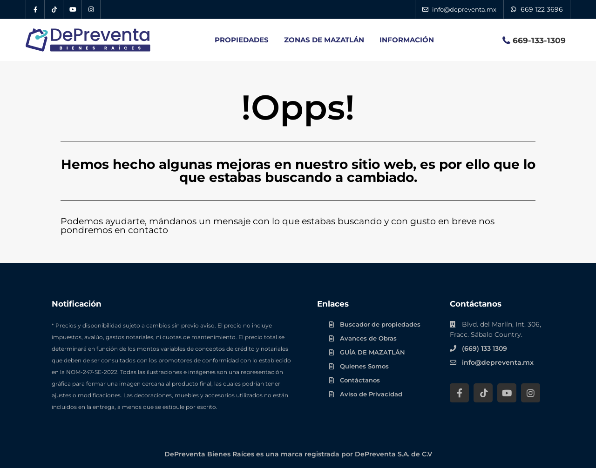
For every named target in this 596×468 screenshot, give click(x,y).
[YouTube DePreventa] (72, 9)
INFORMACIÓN (406, 39)
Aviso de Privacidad (371, 394)
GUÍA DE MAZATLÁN (372, 352)
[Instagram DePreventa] (91, 9)
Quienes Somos (364, 366)
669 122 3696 (542, 9)
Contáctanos (360, 380)
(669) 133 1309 (484, 348)
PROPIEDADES (242, 39)
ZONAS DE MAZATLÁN (324, 39)
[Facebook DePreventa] (35, 9)
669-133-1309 (539, 40)
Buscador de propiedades (380, 324)
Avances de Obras (368, 338)
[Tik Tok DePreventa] (54, 9)
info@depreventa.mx (498, 362)
